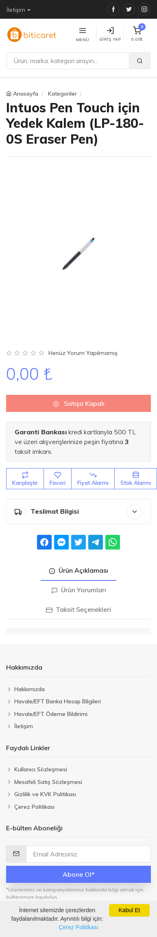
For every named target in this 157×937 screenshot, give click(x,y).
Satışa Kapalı (79, 400)
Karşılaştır (25, 475)
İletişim (16, 9)
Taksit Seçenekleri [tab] (78, 606)
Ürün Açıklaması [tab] (78, 567)
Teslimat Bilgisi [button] (78, 508)
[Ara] (68, 60)
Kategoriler (62, 93)
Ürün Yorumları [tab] (78, 586)
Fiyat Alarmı (93, 475)
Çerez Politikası (78, 927)
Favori (57, 475)
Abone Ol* (79, 871)
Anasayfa (25, 93)
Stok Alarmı (135, 475)
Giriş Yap (110, 34)
